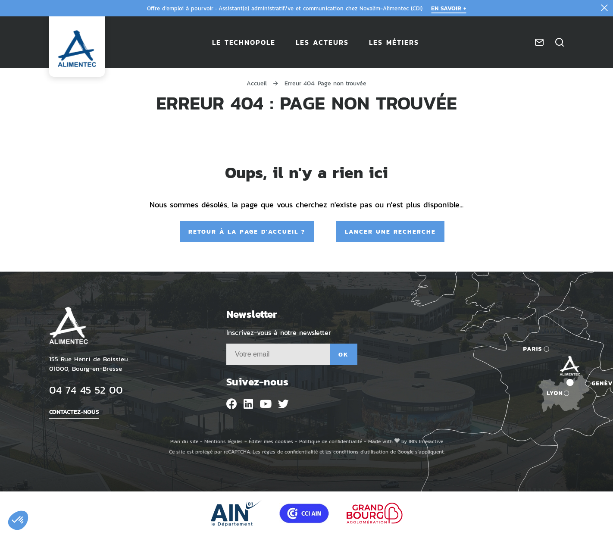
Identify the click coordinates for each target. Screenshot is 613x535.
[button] (18, 520)
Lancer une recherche (390, 231)
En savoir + (448, 8)
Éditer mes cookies (271, 441)
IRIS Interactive (426, 441)
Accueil (257, 83)
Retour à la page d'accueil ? (246, 231)
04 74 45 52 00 (86, 389)
